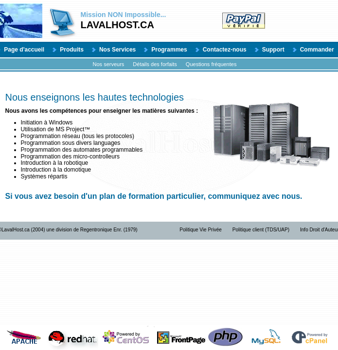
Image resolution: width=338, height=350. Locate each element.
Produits (72, 49)
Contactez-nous (225, 49)
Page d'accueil (24, 49)
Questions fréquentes (211, 64)
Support (273, 49)
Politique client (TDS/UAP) (260, 229)
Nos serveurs (109, 64)
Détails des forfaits (155, 64)
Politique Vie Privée (200, 229)
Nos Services (117, 49)
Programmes (169, 49)
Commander (317, 49)
